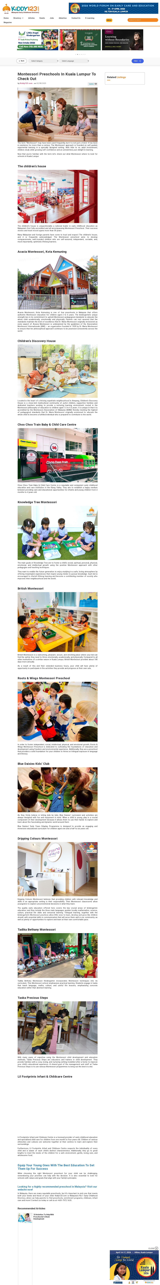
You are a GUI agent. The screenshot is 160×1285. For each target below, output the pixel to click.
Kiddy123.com (61, 1196)
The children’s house (32, 166)
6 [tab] (85, 54)
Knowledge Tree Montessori (37, 502)
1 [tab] (76, 54)
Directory (18, 18)
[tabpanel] (37, 40)
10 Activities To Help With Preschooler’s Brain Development (43, 1217)
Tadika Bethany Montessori (37, 929)
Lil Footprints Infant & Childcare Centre (45, 1076)
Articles (31, 18)
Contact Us (75, 18)
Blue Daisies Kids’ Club (33, 763)
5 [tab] (83, 54)
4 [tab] (81, 54)
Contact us (36, 1200)
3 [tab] (79, 54)
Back (22, 61)
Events (42, 18)
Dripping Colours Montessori (38, 838)
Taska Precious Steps (33, 997)
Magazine (8, 22)
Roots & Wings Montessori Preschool (44, 678)
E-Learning (89, 18)
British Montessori (31, 588)
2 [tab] (77, 54)
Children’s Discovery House (37, 341)
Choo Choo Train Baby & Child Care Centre (47, 424)
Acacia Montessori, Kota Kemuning (42, 251)
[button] (109, 20)
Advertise (63, 18)
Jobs (52, 18)
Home (6, 18)
